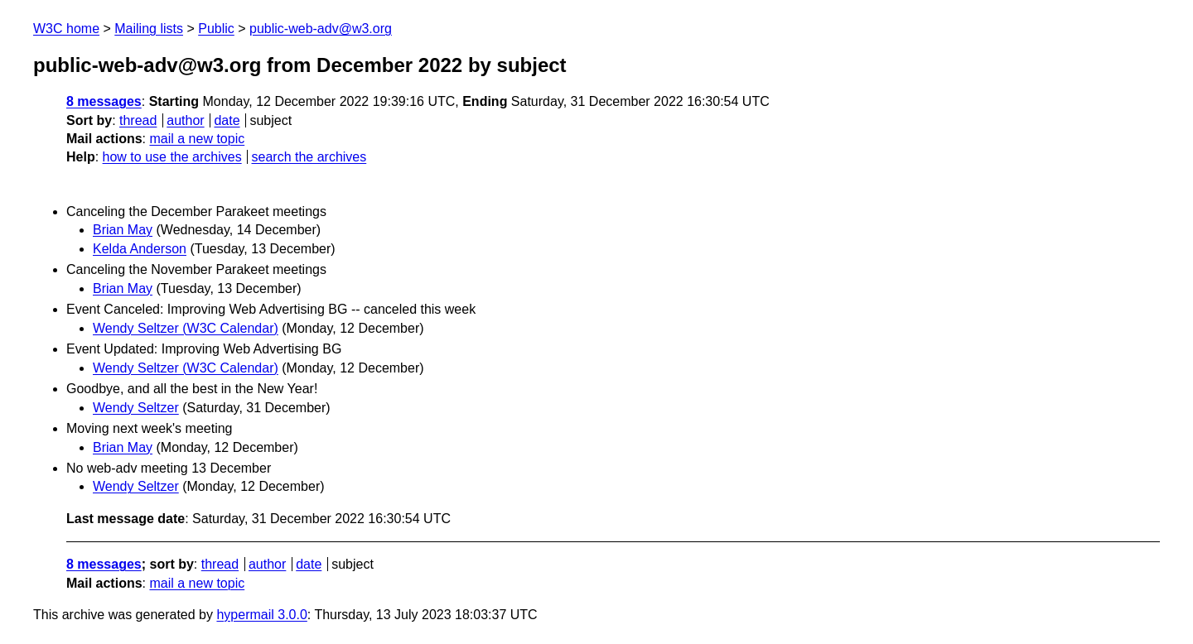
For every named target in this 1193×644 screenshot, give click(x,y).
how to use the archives (172, 157)
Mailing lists (148, 29)
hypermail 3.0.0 (261, 615)
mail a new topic (196, 139)
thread (138, 120)
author (185, 120)
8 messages (104, 101)
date (226, 120)
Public (216, 29)
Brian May (122, 230)
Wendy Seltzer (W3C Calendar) (185, 328)
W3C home (66, 29)
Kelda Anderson (139, 249)
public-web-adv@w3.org (320, 29)
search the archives (309, 157)
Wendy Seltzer (136, 408)
